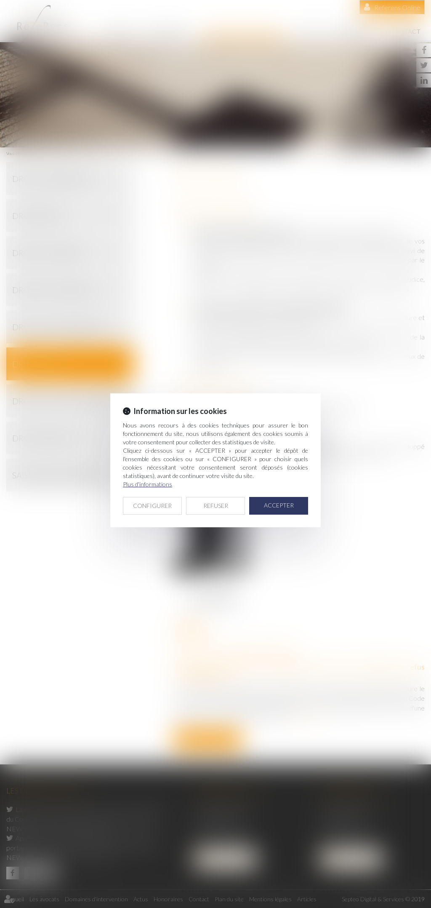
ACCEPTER (279, 505)
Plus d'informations (147, 484)
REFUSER (215, 505)
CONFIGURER (152, 505)
